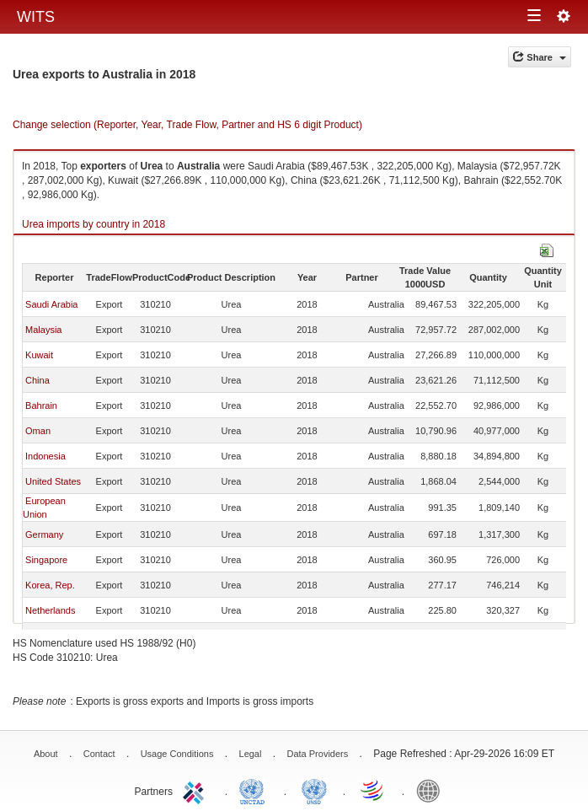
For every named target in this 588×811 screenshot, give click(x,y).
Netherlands (50, 610)
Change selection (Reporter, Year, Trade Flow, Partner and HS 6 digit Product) (187, 125)
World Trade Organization (373, 790)
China (37, 380)
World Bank (432, 790)
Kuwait (39, 355)
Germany (44, 534)
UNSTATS (314, 790)
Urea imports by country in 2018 (93, 224)
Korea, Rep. (50, 585)
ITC (196, 790)
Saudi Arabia (51, 304)
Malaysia (43, 330)
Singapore (46, 560)
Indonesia (45, 456)
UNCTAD (255, 790)
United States (53, 481)
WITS (36, 16)
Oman (38, 431)
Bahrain (41, 405)
